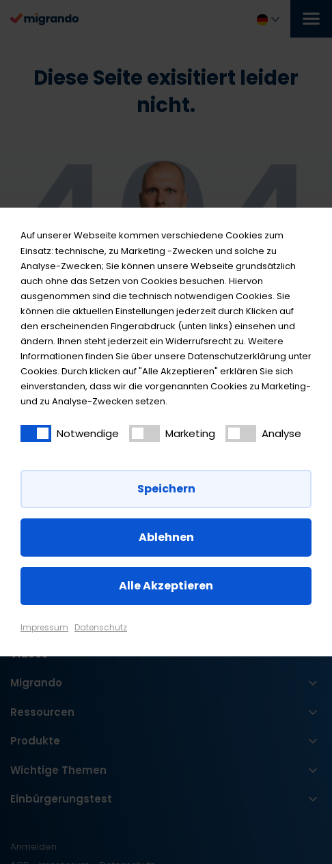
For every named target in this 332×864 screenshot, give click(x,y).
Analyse (281, 433)
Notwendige (88, 433)
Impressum (44, 627)
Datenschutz (100, 627)
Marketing (190, 433)
